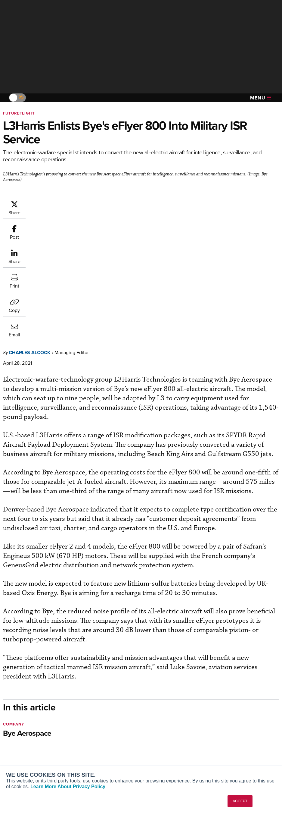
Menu (260, 97)
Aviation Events (165, 761)
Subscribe (88, 712)
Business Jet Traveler (32, 741)
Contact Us (232, 736)
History (228, 728)
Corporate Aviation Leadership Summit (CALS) (33, 763)
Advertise (234, 744)
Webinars (159, 744)
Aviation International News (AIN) (35, 723)
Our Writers (233, 720)
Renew (85, 728)
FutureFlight (19, 113)
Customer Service (96, 720)
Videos (157, 736)
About (227, 712)
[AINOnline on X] (29, 684)
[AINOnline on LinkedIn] (40, 684)
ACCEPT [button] (240, 801)
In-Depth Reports (166, 728)
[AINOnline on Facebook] (5, 684)
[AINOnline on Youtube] (16, 684)
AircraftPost (23, 733)
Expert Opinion (164, 720)
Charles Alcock (65, 203)
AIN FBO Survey (27, 712)
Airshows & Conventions (174, 753)
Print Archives (164, 712)
